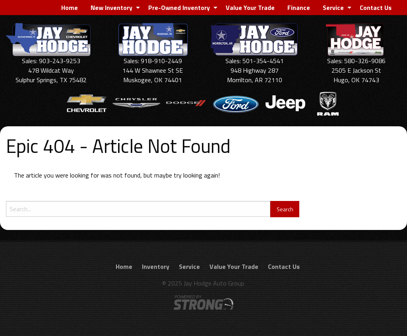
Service (333, 7)
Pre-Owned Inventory (179, 7)
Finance (298, 7)
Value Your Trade (250, 7)
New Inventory (111, 7)
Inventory (155, 266)
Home (69, 7)
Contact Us (375, 7)
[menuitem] (69, 7)
